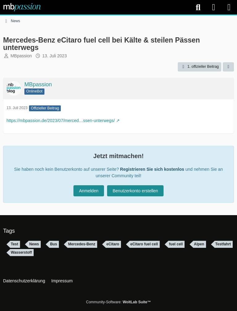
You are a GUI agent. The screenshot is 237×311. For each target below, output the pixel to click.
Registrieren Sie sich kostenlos (152, 169)
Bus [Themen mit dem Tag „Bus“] (53, 244)
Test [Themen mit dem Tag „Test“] (14, 244)
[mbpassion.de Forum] (22, 7)
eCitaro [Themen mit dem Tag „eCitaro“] (112, 244)
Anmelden (88, 190)
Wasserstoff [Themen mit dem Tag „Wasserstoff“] (21, 252)
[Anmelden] (213, 7)
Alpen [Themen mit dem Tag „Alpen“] (199, 244)
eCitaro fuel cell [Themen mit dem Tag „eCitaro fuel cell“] (144, 244)
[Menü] (229, 7)
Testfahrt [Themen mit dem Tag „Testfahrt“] (223, 244)
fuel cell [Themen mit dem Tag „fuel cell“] (176, 244)
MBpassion (21, 55)
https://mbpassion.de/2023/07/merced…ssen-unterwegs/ (60, 120)
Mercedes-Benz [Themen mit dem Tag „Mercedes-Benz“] (81, 244)
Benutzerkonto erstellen (135, 190)
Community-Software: (118, 302)
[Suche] (198, 7)
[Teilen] (228, 67)
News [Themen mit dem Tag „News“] (34, 244)
